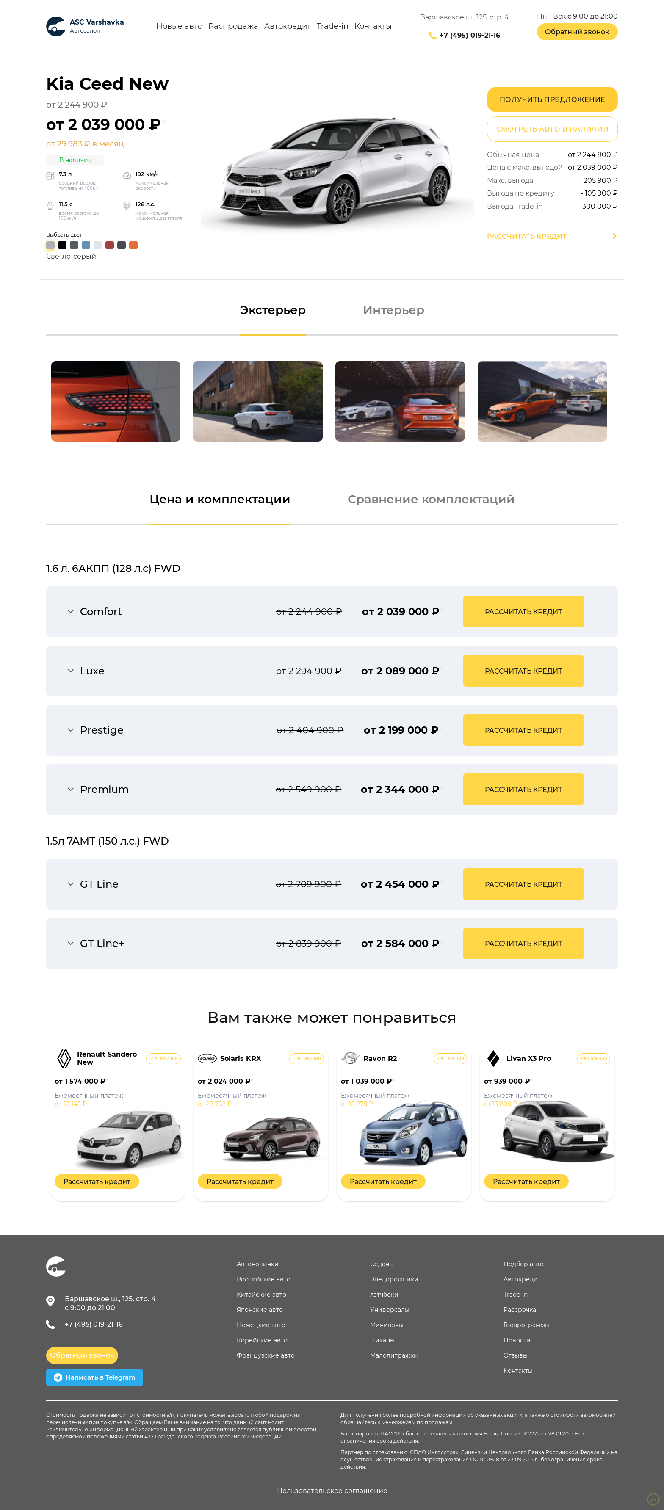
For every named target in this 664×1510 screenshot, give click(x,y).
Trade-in (333, 26)
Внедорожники (394, 1279)
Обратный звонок (577, 32)
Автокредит (287, 26)
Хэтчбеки (384, 1294)
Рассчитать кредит (527, 236)
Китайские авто (261, 1294)
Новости (517, 1340)
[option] (116, 401)
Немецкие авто (261, 1325)
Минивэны (387, 1325)
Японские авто (260, 1310)
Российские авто (263, 1279)
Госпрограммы (527, 1325)
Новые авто (179, 26)
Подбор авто (524, 1264)
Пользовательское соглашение (332, 1491)
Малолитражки (394, 1355)
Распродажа (233, 26)
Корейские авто (262, 1340)
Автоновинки (258, 1264)
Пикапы (382, 1340)
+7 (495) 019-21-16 (470, 35)
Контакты (373, 26)
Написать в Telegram (95, 1377)
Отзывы (516, 1355)
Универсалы (389, 1310)
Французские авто (266, 1355)
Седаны (382, 1264)
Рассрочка (520, 1310)
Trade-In (516, 1294)
